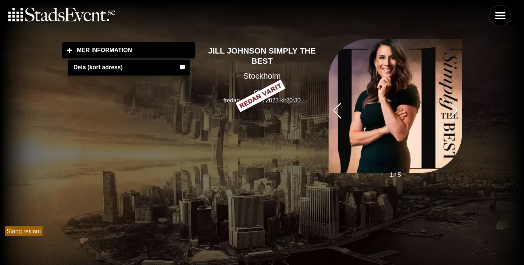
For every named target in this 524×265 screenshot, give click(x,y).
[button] (453, 111)
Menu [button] (500, 16)
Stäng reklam (24, 231)
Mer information (136, 50)
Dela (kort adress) (98, 67)
